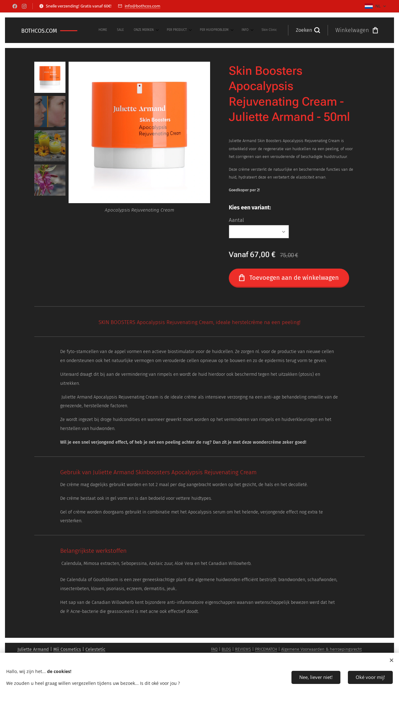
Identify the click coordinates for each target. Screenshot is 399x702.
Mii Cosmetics (67, 649)
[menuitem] (206, 30)
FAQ (214, 649)
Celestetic (95, 649)
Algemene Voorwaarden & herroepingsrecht (321, 649)
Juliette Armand (33, 649)
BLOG (226, 649)
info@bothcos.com (142, 6)
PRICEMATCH (266, 649)
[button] (308, 30)
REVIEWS (243, 649)
